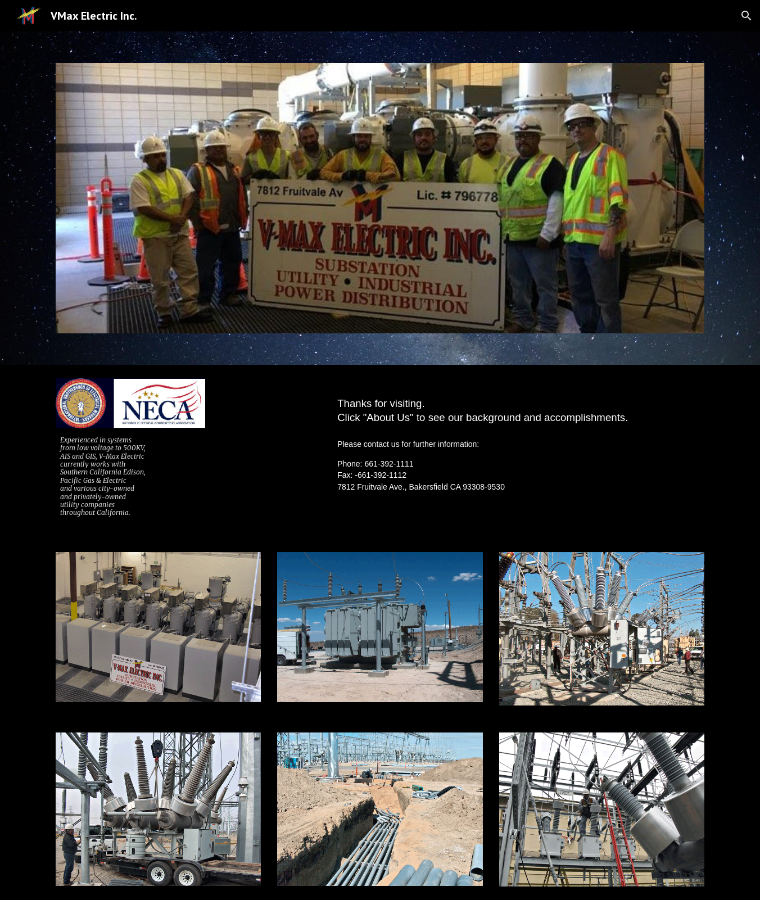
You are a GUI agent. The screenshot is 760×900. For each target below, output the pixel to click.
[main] (130, 476)
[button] (746, 15)
